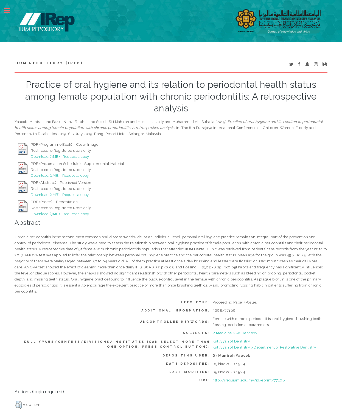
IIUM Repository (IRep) (49, 63)
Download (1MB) (45, 175)
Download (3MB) (45, 156)
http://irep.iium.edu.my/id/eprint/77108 (248, 380)
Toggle (10, 10)
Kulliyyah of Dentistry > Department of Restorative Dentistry (264, 347)
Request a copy (76, 156)
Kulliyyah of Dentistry (231, 341)
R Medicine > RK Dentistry (234, 333)
